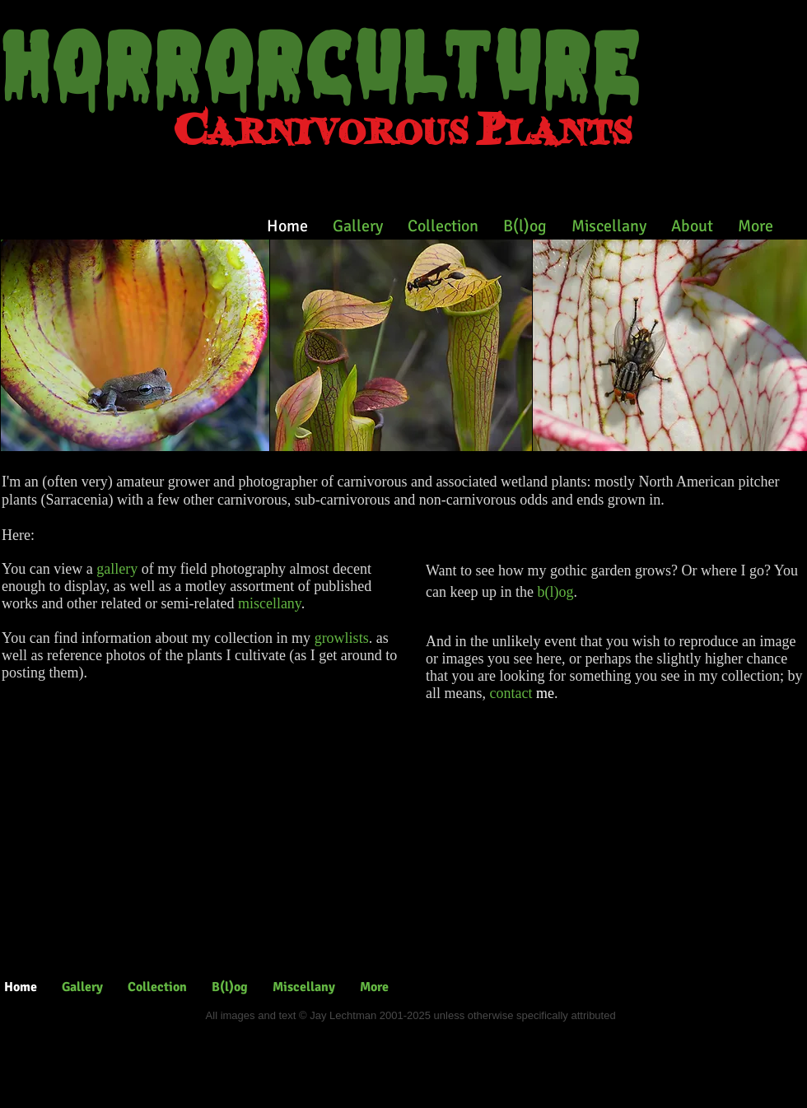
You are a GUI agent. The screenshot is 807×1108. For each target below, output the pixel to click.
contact (510, 693)
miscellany (269, 603)
